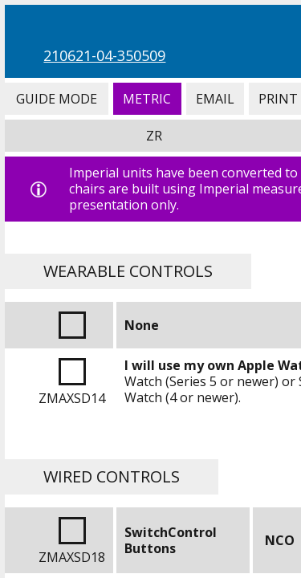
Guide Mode (56, 99)
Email (215, 99)
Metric (147, 99)
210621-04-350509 (104, 55)
